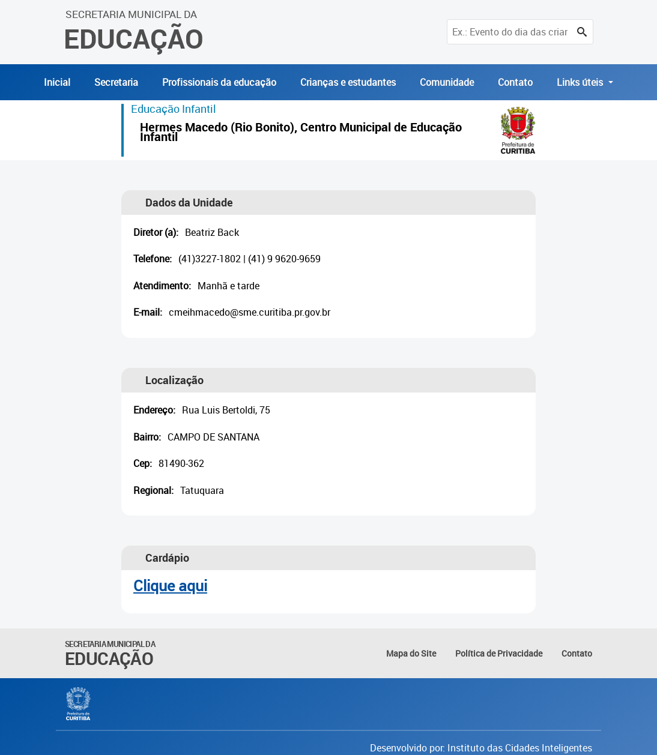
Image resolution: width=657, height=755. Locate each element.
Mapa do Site (411, 653)
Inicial (57, 82)
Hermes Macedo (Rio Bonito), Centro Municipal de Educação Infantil (301, 133)
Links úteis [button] (581, 82)
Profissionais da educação (219, 82)
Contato (515, 82)
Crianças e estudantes (348, 82)
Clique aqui (170, 585)
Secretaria (116, 82)
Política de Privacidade (498, 653)
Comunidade (447, 82)
